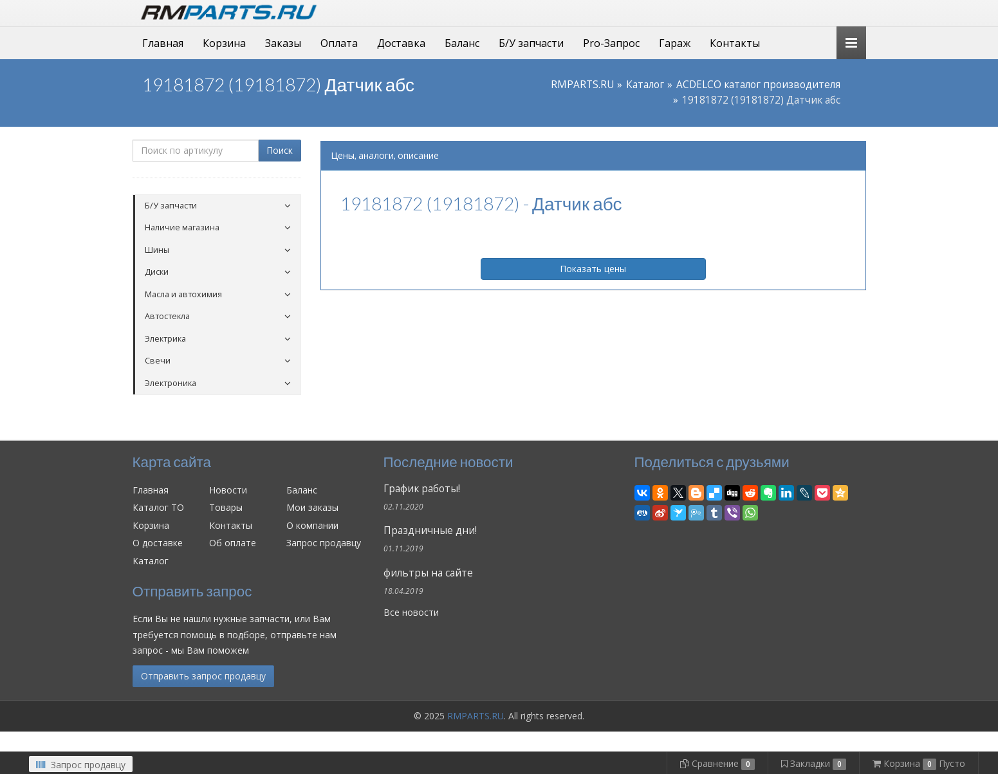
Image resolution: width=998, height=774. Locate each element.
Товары (226, 507)
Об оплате (232, 543)
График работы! (421, 488)
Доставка (401, 43)
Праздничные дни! (430, 530)
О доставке (158, 543)
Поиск (279, 150)
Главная (162, 43)
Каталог (645, 84)
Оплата (339, 43)
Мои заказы (312, 507)
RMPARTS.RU (582, 84)
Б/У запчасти (531, 43)
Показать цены (593, 269)
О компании (312, 525)
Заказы (283, 43)
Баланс (462, 43)
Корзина (224, 43)
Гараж (674, 43)
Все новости (411, 612)
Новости (228, 490)
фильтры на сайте (428, 573)
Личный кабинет (778, 12)
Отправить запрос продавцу (203, 676)
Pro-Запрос (611, 43)
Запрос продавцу (323, 543)
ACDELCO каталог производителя (758, 84)
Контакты (735, 43)
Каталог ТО (158, 507)
